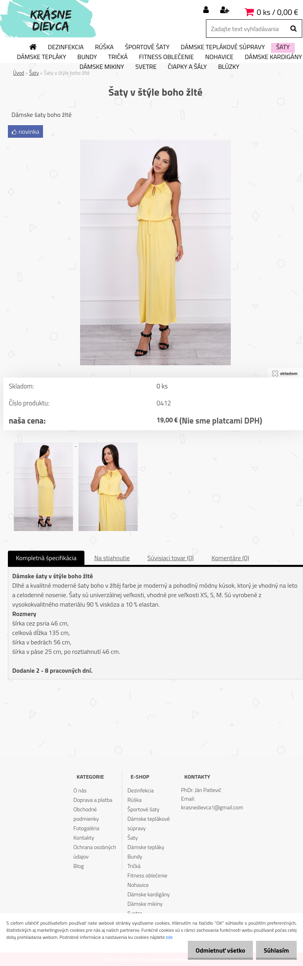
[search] (293, 28)
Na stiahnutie (112, 558)
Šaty (283, 47)
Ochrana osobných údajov (94, 852)
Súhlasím (274, 950)
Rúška (104, 47)
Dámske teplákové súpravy (223, 47)
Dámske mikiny (101, 67)
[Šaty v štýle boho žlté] (155, 143)
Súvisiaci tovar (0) (171, 558)
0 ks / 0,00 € (277, 12)
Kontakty (83, 837)
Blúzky (228, 67)
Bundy (87, 57)
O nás (79, 790)
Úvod (18, 73)
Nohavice (219, 57)
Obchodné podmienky (86, 814)
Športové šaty (147, 47)
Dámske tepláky (41, 57)
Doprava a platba (92, 800)
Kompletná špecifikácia (46, 558)
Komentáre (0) (230, 558)
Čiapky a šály (187, 67)
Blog (78, 866)
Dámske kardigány (148, 894)
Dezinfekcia (66, 47)
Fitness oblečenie (166, 57)
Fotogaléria (86, 828)
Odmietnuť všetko (214, 950)
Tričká (118, 57)
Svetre (146, 67)
